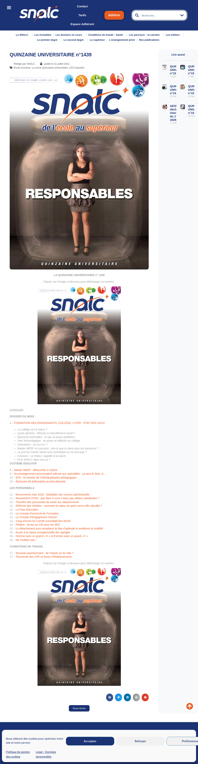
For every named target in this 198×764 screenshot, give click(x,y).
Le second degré (74, 40)
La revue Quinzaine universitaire (50, 67)
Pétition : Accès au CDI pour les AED (38, 524)
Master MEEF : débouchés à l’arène (35, 470)
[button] (109, 697)
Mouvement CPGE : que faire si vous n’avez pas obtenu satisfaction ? (57, 498)
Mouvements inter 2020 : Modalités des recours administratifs (52, 494)
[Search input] (160, 15)
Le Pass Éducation (27, 509)
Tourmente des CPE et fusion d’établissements (44, 556)
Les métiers (174, 35)
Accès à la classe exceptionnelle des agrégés (42, 532)
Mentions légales (113, 751)
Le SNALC (23, 35)
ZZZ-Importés (76, 67)
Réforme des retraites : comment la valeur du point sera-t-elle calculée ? (59, 505)
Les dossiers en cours (69, 35)
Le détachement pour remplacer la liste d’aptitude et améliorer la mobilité (59, 528)
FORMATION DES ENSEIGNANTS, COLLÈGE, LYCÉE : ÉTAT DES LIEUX (59, 422)
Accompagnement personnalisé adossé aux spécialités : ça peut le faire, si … (60, 473)
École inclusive (22, 67)
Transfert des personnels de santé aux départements (47, 502)
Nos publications (150, 40)
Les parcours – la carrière (145, 35)
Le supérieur (97, 39)
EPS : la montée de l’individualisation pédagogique (46, 477)
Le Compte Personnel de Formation (37, 513)
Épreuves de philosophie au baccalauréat (40, 481)
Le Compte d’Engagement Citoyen (36, 517)
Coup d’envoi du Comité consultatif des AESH (43, 521)
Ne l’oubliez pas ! (26, 539)
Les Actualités (42, 34)
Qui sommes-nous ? (16, 752)
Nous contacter (38, 750)
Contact (82, 6)
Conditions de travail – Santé (106, 35)
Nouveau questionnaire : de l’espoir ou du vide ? (45, 553)
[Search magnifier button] (137, 15)
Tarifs (82, 15)
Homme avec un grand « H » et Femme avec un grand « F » (52, 536)
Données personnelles (156, 751)
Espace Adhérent (82, 24)
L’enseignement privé (122, 39)
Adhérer (114, 15)
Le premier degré (48, 40)
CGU (132, 751)
